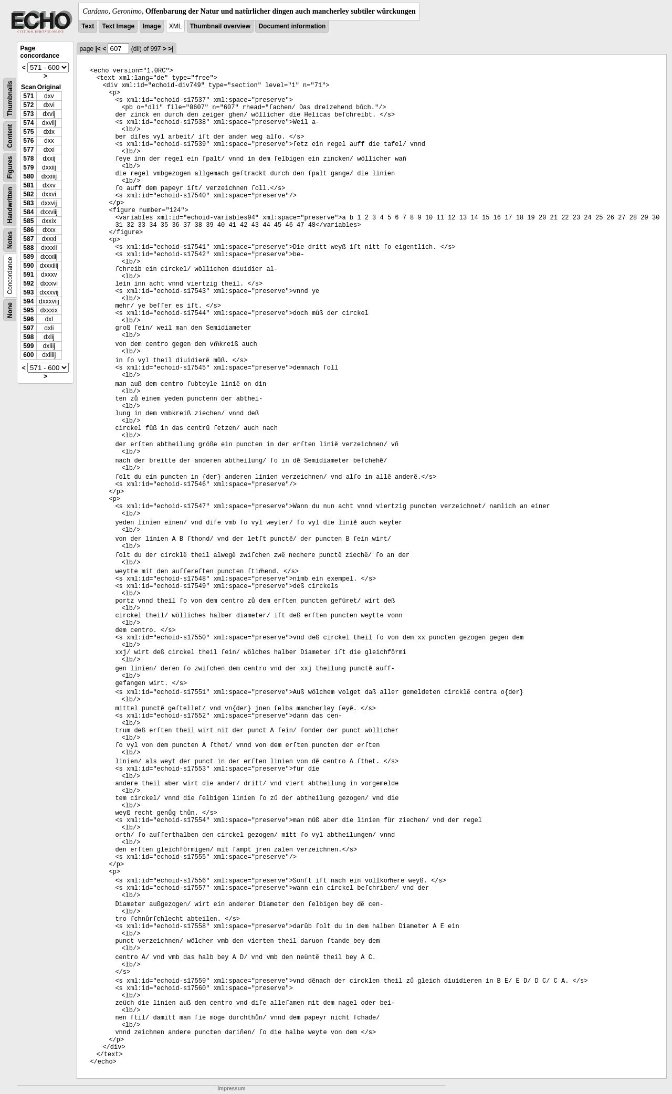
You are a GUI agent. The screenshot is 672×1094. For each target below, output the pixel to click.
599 (28, 346)
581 (28, 185)
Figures (10, 167)
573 (28, 114)
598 (28, 337)
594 (28, 301)
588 (28, 247)
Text (87, 26)
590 (28, 265)
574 (28, 123)
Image (152, 26)
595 (28, 310)
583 (28, 203)
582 (28, 194)
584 (28, 212)
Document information (292, 26)
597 (28, 328)
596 (28, 319)
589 (28, 256)
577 (28, 149)
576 (28, 140)
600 (28, 355)
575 (28, 131)
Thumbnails (10, 98)
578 (28, 158)
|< (97, 48)
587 (28, 239)
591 (28, 274)
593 (28, 292)
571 (28, 96)
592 (28, 283)
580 (28, 176)
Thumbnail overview (220, 26)
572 (28, 105)
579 (28, 167)
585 (28, 221)
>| (170, 48)
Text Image (118, 26)
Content (10, 136)
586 (28, 230)
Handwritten (10, 205)
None (10, 310)
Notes (10, 240)
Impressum (231, 1088)
